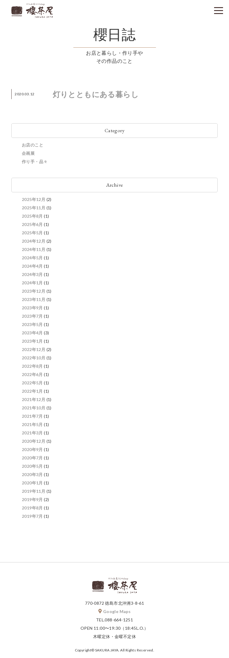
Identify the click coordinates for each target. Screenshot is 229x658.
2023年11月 (33, 300)
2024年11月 (33, 250)
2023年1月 (32, 342)
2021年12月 (33, 400)
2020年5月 (32, 467)
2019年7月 (32, 517)
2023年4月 (32, 333)
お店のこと (32, 146)
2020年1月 (32, 484)
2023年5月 (32, 325)
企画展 (28, 154)
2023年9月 (32, 308)
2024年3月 (32, 275)
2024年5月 (32, 258)
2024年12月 (33, 242)
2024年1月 (32, 283)
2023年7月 (32, 317)
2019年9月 (32, 500)
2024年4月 (32, 267)
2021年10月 (33, 408)
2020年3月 (32, 475)
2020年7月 (32, 458)
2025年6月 (32, 225)
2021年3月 (32, 433)
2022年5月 (32, 383)
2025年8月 (32, 217)
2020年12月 (33, 442)
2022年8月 (32, 367)
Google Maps (114, 612)
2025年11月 (33, 208)
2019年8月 (32, 509)
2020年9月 (32, 450)
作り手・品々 (34, 162)
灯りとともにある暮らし (96, 95)
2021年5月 (32, 425)
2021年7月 (32, 417)
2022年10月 (33, 358)
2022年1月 (32, 392)
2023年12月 (33, 292)
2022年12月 (33, 350)
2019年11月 (33, 492)
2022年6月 (32, 375)
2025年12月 (33, 200)
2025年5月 (32, 233)
